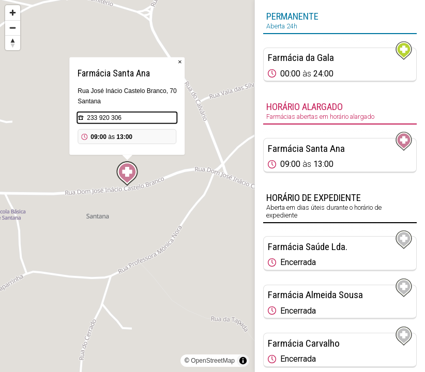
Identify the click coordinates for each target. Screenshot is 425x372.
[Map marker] (127, 173)
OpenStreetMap (213, 360)
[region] (127, 186)
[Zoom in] (12, 12)
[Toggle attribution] (243, 360)
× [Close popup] (180, 62)
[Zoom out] (12, 27)
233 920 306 (104, 117)
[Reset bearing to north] (12, 42)
